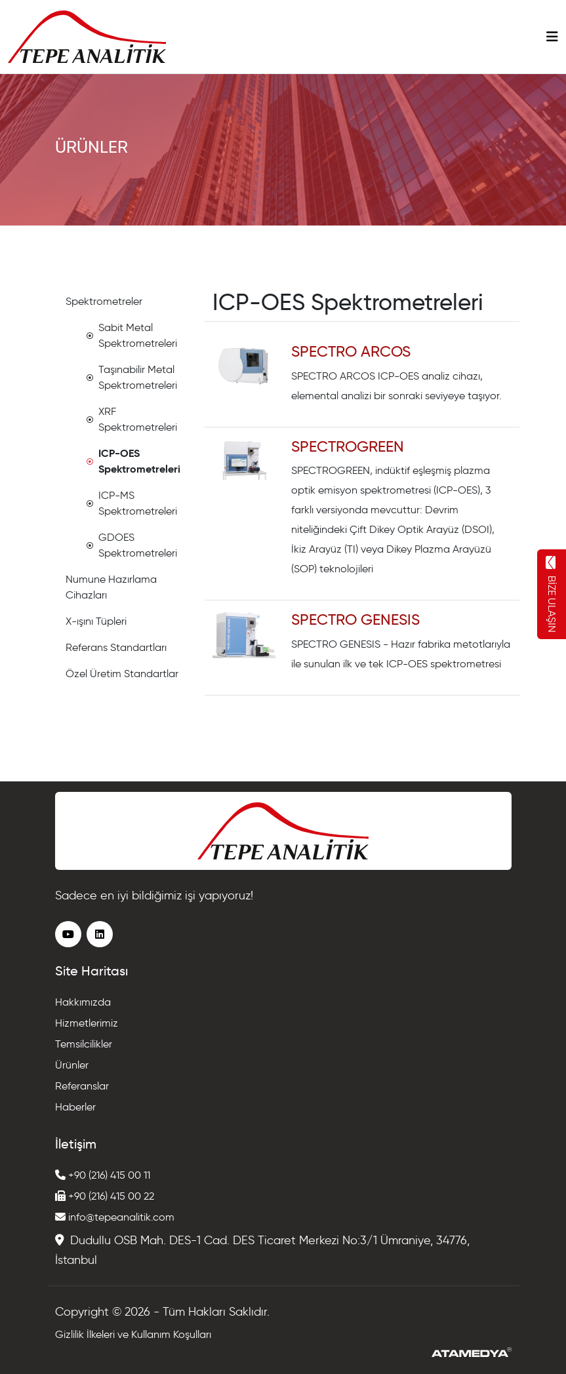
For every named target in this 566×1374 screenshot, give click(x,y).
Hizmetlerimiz (86, 1023)
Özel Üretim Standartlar (122, 673)
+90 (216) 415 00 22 (104, 1196)
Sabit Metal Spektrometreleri (132, 335)
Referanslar (82, 1086)
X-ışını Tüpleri (96, 621)
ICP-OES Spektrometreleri (133, 461)
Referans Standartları (116, 647)
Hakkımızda (83, 1002)
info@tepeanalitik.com (114, 1217)
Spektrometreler (104, 301)
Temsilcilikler (83, 1044)
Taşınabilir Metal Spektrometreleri (132, 377)
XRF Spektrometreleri (132, 419)
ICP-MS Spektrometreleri (132, 503)
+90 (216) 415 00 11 (102, 1175)
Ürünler (72, 1065)
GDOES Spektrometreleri (132, 545)
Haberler (75, 1107)
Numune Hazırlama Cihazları (111, 587)
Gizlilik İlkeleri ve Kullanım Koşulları (133, 1334)
